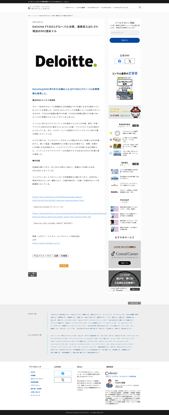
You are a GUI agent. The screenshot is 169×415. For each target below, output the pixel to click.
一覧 (136, 125)
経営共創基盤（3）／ (67, 352)
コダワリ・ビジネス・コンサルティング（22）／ (63, 341)
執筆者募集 (34, 382)
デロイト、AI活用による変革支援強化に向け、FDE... (128, 191)
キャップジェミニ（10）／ (128, 338)
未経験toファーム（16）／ (69, 326)
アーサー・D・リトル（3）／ (76, 338)
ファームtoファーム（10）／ (110, 323)
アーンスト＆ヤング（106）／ (92, 338)
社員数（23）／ (81, 317)
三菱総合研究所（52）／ (104, 347)
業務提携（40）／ (126, 349)
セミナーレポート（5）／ (128, 326)
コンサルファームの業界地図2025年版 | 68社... (130, 132)
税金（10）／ (103, 328)
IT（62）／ (109, 317)
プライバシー (35, 385)
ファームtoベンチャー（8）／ (125, 323)
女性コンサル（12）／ (77, 314)
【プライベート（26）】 (57, 314)
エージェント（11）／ (81, 326)
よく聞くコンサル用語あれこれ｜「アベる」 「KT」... (130, 140)
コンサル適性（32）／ (116, 326)
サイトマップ (35, 395)
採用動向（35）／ (72, 317)
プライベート (69, 7)
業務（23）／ (115, 317)
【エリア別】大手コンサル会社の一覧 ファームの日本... (130, 153)
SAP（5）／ (112, 335)
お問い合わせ (35, 392)
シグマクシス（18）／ (93, 341)
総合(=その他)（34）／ (91, 317)
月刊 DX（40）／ (55, 349)
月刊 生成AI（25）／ (107, 349)
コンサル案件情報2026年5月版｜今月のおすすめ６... (129, 171)
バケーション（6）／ (107, 314)
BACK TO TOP (134, 303)
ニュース (35, 15)
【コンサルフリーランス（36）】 (84, 328)
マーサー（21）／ (77, 347)
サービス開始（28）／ (81, 341)
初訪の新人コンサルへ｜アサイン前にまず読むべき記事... (129, 221)
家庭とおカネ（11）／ (96, 314)
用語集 (33, 375)
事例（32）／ (61, 320)
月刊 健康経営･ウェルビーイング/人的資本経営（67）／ (87, 349)
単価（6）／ (118, 328)
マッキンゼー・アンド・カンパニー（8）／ (62, 347)
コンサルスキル (106, 7)
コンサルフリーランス (121, 7)
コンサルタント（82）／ (71, 320)
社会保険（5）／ (110, 328)
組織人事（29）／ (101, 317)
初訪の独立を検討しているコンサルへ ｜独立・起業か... (129, 208)
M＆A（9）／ (81, 335)
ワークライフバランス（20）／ (80, 323)
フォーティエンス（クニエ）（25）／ (60, 344)
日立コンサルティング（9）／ (125, 347)
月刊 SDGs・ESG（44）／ (66, 349)
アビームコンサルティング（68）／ (60, 338)
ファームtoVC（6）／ (56, 326)
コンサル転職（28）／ (128, 320)
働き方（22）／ (67, 314)
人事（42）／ (113, 347)
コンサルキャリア (93, 7)
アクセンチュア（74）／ (133, 335)
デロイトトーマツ (42, 255)
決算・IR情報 (60, 255)
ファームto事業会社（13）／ (95, 323)
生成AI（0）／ (54, 317)
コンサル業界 (80, 7)
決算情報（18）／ (131, 317)
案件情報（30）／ (117, 349)
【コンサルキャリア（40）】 (115, 320)
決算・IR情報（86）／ (56, 352)
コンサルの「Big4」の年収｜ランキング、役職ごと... (130, 146)
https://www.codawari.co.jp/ (46, 243)
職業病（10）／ (87, 314)
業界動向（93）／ (62, 317)
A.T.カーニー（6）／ (56, 335)
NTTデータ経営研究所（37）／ (93, 335)
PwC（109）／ (105, 335)
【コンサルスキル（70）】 (94, 326)
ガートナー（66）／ (116, 338)
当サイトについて (37, 379)
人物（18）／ (63, 328)
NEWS (33, 372)
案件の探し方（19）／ (127, 328)
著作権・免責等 (36, 389)
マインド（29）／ (71, 328)
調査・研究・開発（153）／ (80, 352)
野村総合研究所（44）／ (94, 352)
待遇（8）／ (69, 323)
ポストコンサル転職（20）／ (58, 323)
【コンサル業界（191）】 (132, 314)
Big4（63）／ (54, 320)
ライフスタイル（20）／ (119, 314)
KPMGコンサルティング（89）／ (69, 335)
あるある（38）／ (105, 326)
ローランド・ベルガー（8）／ (90, 347)
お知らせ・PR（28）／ (121, 335)
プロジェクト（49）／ (83, 320)
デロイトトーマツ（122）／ (106, 341)
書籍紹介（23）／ (55, 328)
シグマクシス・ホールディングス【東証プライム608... (129, 184)
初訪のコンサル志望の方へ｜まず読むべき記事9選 (129, 215)
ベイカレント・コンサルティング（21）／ (80, 344)
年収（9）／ (96, 328)
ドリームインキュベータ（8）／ (121, 341)
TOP (29, 15)
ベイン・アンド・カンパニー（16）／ (101, 344)
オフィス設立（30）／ (105, 338)
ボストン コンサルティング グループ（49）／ (122, 344)
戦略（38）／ (122, 317)
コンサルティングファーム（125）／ (98, 320)
